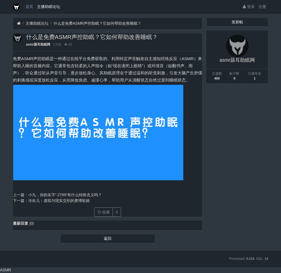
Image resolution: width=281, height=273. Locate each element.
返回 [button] (107, 238)
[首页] (19, 23)
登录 (249, 6)
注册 (262, 6)
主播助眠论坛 (48, 6)
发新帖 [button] (237, 22)
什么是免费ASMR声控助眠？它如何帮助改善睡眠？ (97, 23)
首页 (29, 6)
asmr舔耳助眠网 (38, 44)
